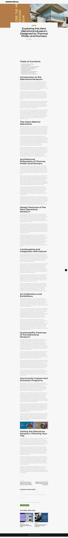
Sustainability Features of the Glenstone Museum (29, 71)
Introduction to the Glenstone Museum (27, 64)
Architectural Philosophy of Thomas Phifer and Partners (30, 66)
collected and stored (37, 502)
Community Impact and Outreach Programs (28, 72)
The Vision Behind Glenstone (25, 65)
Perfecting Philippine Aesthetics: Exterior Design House (26, 527)
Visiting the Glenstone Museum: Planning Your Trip (29, 73)
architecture (45, 149)
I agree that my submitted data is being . (31, 502)
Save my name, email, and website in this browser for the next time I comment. (33, 494)
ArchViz (34, 25)
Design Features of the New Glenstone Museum (29, 67)
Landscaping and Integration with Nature (28, 69)
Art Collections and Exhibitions (26, 70)
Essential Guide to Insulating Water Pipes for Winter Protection (41, 527)
